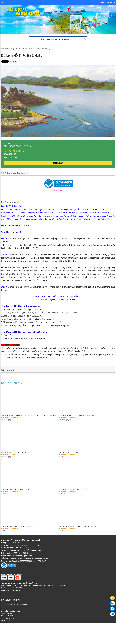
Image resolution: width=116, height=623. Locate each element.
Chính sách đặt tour (8, 616)
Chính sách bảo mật (8, 613)
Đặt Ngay (58, 163)
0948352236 (10, 154)
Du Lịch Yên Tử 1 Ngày (68, 453)
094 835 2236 (16, 553)
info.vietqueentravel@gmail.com (19, 556)
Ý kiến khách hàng (7, 618)
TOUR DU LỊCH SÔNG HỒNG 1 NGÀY (73, 490)
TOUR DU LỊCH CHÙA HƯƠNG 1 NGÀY (15, 490)
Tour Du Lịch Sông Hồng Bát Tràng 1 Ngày (20, 527)
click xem (58, 191)
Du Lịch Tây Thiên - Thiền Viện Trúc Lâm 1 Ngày (79, 527)
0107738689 (14, 545)
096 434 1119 (107, 2)
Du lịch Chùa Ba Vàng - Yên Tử (14, 453)
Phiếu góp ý (5, 620)
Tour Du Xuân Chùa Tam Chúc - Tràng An (76, 416)
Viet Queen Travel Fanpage (16, 604)
